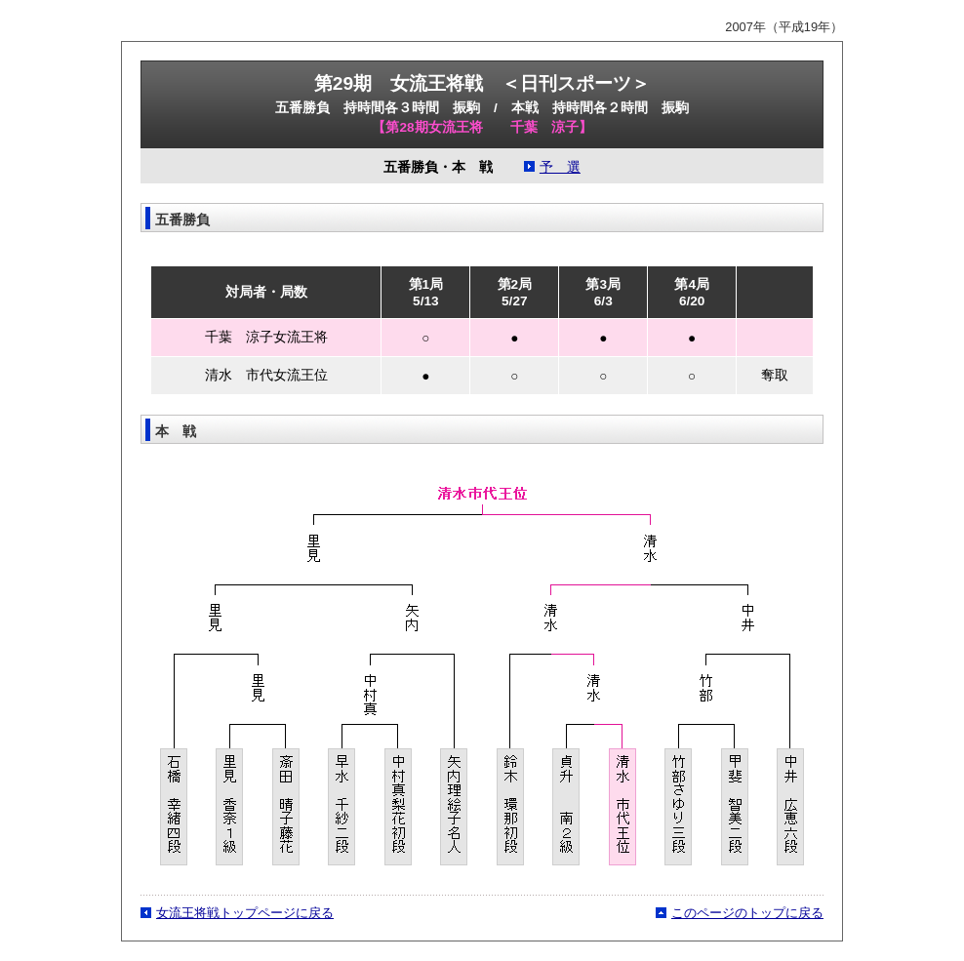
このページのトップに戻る (747, 912)
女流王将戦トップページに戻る (245, 912)
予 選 (560, 167)
